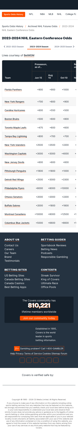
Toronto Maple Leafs (15, 127)
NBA (42, 14)
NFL (32, 14)
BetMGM (29, 55)
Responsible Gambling (54, 256)
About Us (11, 239)
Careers (9, 249)
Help (12, 353)
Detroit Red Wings (14, 179)
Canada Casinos (14, 283)
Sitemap (55, 353)
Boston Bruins (12, 119)
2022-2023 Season (14, 46)
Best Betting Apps (15, 287)
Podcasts (46, 253)
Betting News (49, 249)
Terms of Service (33, 353)
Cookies (46, 353)
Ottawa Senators (14, 196)
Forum (64, 353)
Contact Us (11, 245)
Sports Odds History (12, 26)
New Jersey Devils (14, 162)
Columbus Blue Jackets (17, 222)
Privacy (20, 353)
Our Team (10, 253)
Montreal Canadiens (15, 214)
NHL (59, 14)
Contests (49, 269)
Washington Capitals (15, 153)
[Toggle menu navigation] (74, 5)
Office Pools (48, 287)
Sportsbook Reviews (53, 245)
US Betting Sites (14, 275)
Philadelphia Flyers (14, 188)
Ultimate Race (49, 283)
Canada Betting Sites (17, 279)
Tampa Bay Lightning (16, 136)
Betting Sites (15, 269)
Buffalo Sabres (12, 205)
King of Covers (50, 279)
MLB (51, 14)
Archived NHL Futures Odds (42, 26)
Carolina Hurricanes (15, 110)
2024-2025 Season (64, 46)
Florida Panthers (13, 89)
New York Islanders (15, 144)
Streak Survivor (50, 275)
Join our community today (39, 318)
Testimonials (12, 260)
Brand (8, 256)
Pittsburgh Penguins (15, 170)
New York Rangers (14, 101)
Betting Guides (53, 239)
